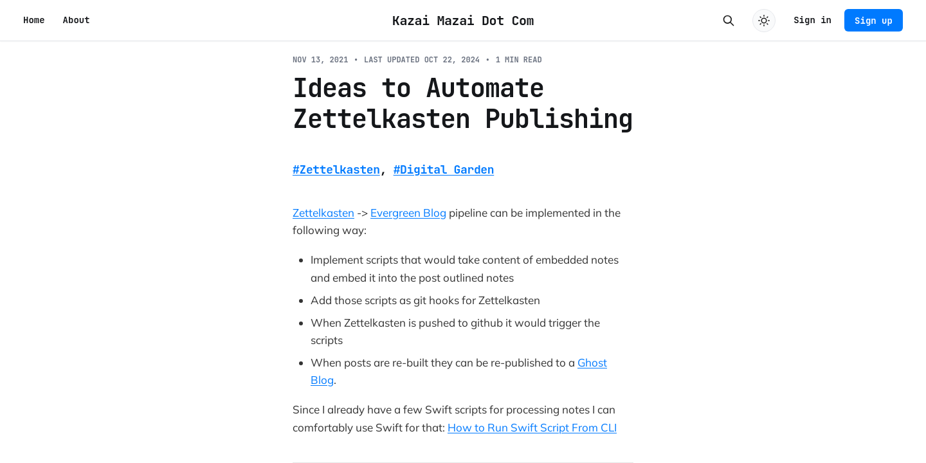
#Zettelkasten (336, 169)
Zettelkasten (323, 212)
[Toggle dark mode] (764, 20)
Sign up (874, 20)
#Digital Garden (444, 169)
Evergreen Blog (408, 212)
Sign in (812, 20)
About (76, 20)
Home (34, 20)
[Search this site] (728, 20)
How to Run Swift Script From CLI (532, 427)
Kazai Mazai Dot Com (463, 20)
